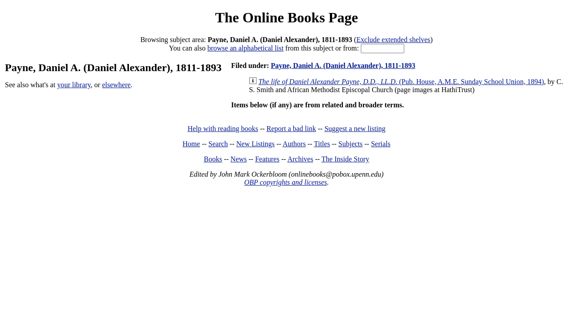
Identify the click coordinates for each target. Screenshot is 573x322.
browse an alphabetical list (245, 48)
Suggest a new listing (355, 128)
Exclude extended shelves (393, 39)
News (239, 159)
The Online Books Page (286, 17)
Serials (381, 144)
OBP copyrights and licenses (285, 182)
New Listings (255, 144)
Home (191, 144)
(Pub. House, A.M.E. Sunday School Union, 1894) (401, 81)
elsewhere (116, 85)
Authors (294, 144)
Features (267, 159)
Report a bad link (291, 128)
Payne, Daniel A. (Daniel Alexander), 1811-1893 (343, 65)
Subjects (350, 144)
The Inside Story (345, 159)
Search (218, 144)
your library (74, 85)
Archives (300, 159)
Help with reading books (223, 128)
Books (213, 159)
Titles (322, 144)
